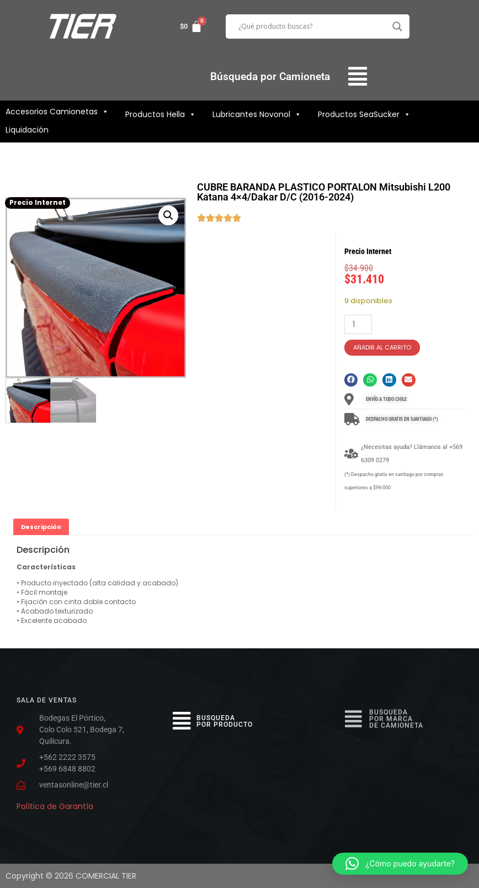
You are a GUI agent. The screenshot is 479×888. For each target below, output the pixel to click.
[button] (358, 76)
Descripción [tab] (41, 526)
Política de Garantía (55, 802)
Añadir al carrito (382, 347)
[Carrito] (191, 26)
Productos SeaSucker (364, 114)
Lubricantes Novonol (256, 114)
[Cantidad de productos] (358, 324)
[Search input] (312, 26)
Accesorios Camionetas (57, 111)
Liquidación (27, 129)
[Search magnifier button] (397, 26)
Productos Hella (160, 114)
